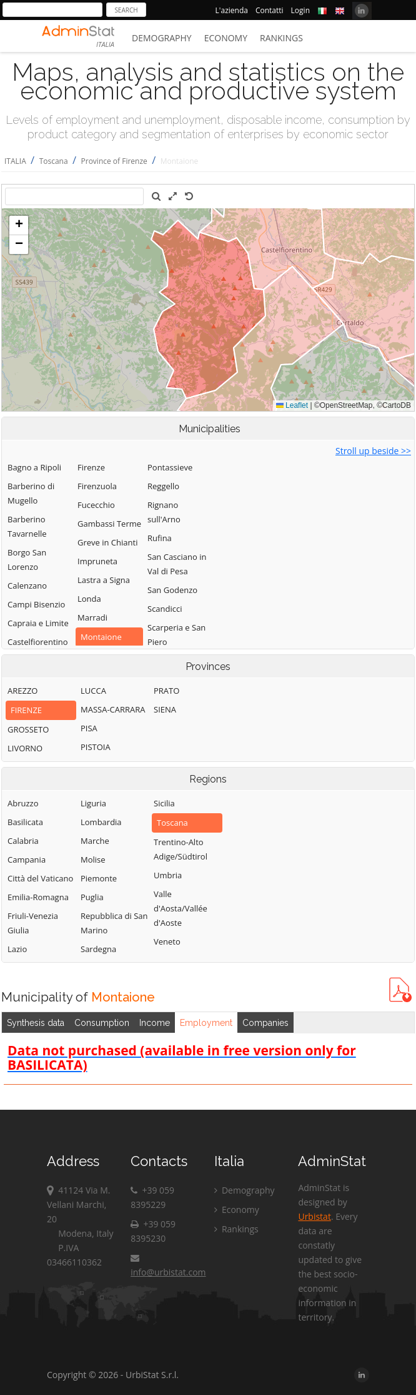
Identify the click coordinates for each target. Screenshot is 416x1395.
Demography (162, 38)
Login (300, 10)
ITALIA (15, 161)
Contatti (269, 10)
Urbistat (314, 1216)
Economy (225, 38)
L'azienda (231, 10)
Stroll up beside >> (373, 451)
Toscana (53, 161)
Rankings (281, 38)
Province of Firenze (114, 161)
